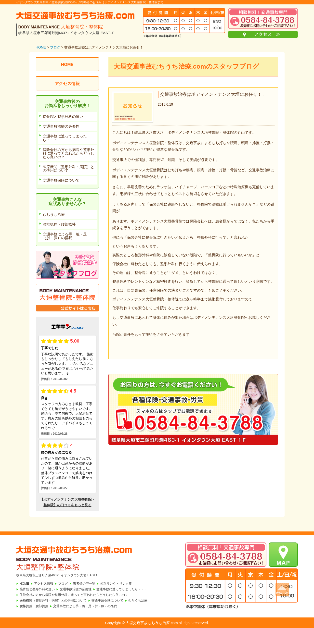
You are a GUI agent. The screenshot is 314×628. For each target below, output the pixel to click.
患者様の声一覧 (84, 583)
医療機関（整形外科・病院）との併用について (53, 600)
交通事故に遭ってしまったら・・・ (121, 589)
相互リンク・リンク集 (116, 583)
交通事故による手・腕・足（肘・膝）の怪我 (85, 606)
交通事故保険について (107, 600)
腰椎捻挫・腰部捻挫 (34, 606)
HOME (41, 47)
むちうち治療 (137, 600)
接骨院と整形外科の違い (37, 589)
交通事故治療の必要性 (76, 589)
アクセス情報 (67, 83)
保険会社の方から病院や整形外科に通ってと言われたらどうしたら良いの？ (74, 595)
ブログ (55, 47)
